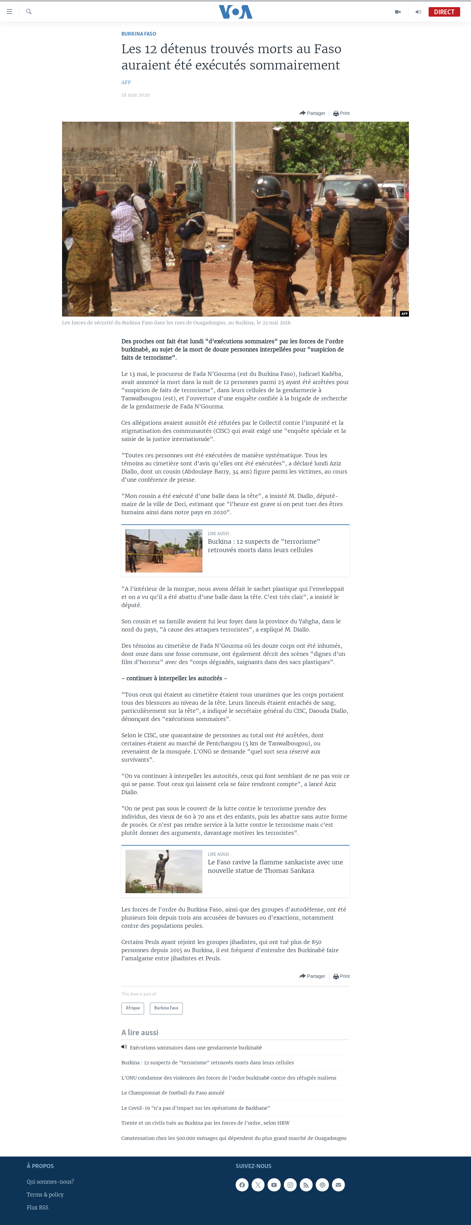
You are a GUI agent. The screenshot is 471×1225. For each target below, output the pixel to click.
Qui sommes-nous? (50, 1182)
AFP (126, 82)
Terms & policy (45, 1195)
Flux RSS (37, 1208)
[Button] (312, 113)
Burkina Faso (138, 34)
